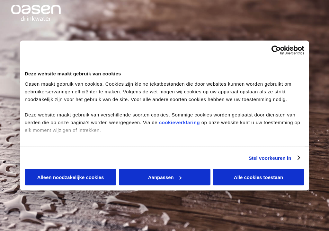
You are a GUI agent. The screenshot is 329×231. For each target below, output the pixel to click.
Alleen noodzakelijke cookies (70, 177)
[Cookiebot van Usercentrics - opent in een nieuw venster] (276, 50)
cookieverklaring (179, 122)
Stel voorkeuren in (270, 157)
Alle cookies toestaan (258, 177)
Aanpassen (165, 177)
